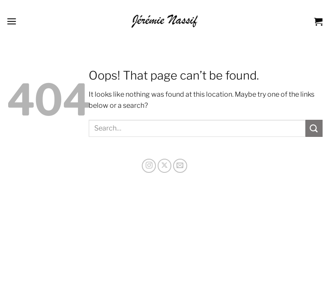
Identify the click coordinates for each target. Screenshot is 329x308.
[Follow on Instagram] (149, 166)
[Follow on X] (165, 166)
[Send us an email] (180, 166)
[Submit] (314, 128)
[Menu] (11, 21)
